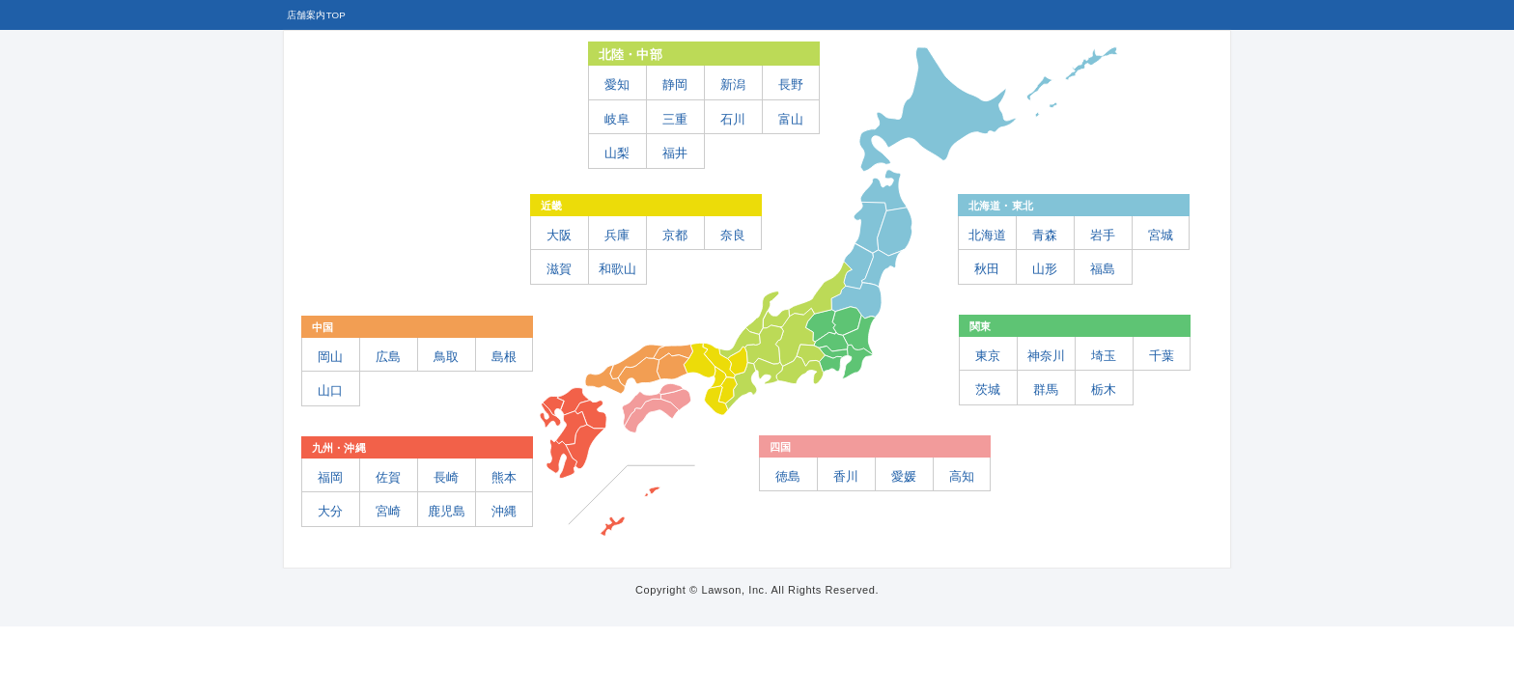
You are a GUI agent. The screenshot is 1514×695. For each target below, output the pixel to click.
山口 (330, 390)
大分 (330, 511)
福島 (1102, 269)
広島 (388, 356)
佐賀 (388, 477)
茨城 (987, 389)
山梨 (617, 153)
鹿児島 (446, 511)
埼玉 (1103, 355)
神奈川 (1046, 355)
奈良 (732, 235)
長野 (790, 84)
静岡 (674, 84)
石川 (732, 119)
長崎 (446, 477)
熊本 (504, 477)
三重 (674, 119)
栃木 (1103, 389)
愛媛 (903, 476)
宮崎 (388, 511)
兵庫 (617, 235)
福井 (674, 153)
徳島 (787, 476)
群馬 (1045, 389)
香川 (845, 476)
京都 (674, 235)
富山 (790, 119)
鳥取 (446, 356)
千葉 (1161, 355)
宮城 (1160, 235)
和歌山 (617, 269)
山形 (1044, 269)
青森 (1044, 235)
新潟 (732, 84)
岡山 (330, 356)
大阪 (559, 235)
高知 (961, 476)
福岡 (330, 477)
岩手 (1102, 235)
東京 (987, 355)
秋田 (986, 269)
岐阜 (617, 119)
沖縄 (504, 511)
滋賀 (559, 269)
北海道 (987, 235)
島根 (504, 356)
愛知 (617, 84)
